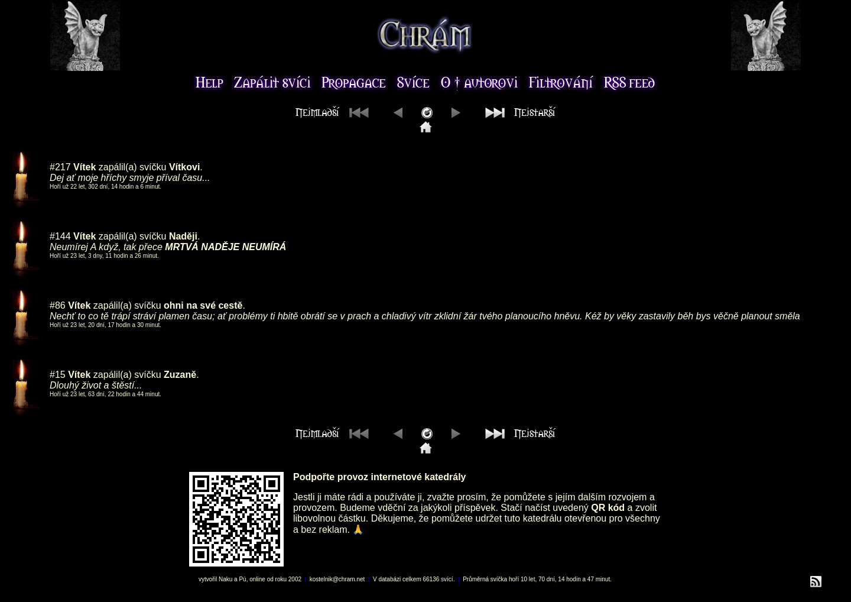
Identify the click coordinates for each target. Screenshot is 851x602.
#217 (60, 167)
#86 (58, 305)
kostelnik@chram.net (337, 579)
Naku (225, 579)
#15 (58, 375)
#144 (60, 236)
